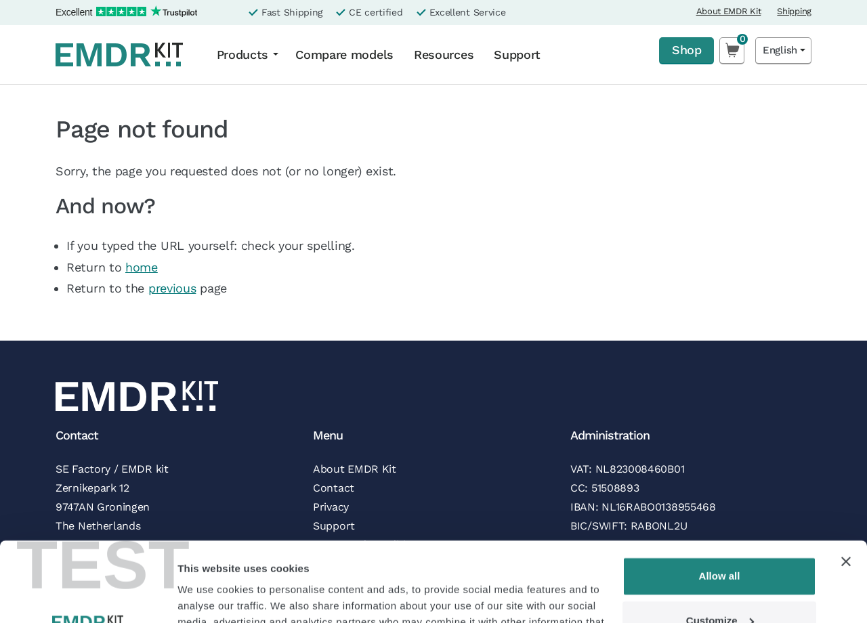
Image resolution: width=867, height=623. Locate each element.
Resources (443, 54)
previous (172, 288)
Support (517, 54)
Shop (686, 50)
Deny (719, 585)
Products (243, 54)
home (141, 267)
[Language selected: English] (783, 50)
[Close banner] (846, 482)
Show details (208, 596)
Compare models (344, 54)
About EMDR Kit (728, 11)
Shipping (794, 11)
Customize (720, 540)
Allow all (719, 496)
